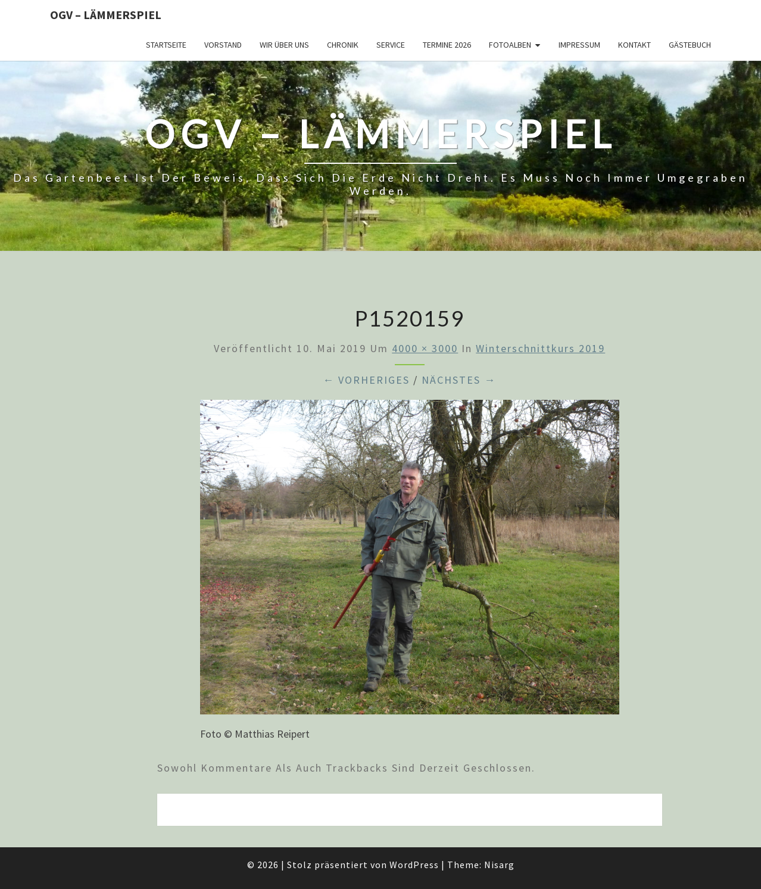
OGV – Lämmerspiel (105, 14)
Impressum (579, 44)
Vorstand (223, 44)
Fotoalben (510, 44)
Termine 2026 (447, 44)
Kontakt (634, 44)
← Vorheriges (366, 380)
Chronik (342, 44)
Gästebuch (690, 44)
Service (390, 44)
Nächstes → (459, 380)
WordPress (414, 865)
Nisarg (499, 865)
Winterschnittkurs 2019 (540, 348)
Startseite (166, 44)
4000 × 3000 (425, 348)
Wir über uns (284, 44)
